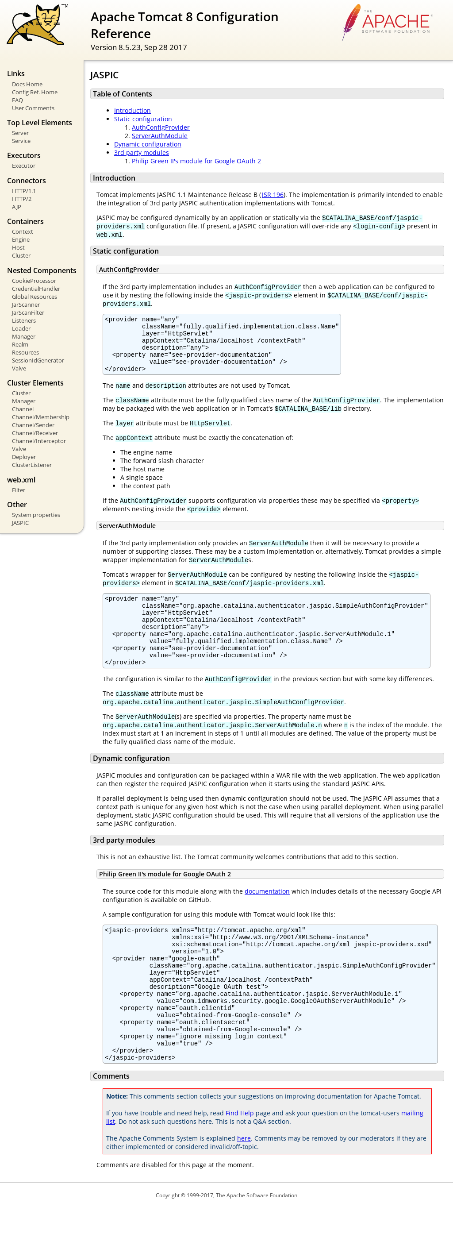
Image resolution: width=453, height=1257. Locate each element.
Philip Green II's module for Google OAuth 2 (196, 161)
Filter (18, 490)
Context (22, 231)
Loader (21, 328)
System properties (36, 515)
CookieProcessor (34, 281)
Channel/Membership (40, 417)
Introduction (132, 110)
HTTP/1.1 (24, 191)
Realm (20, 344)
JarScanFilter (28, 312)
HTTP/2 (21, 199)
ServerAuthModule (160, 135)
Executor (23, 166)
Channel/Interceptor (39, 441)
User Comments (33, 108)
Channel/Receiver (35, 433)
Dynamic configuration (147, 144)
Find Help (240, 1162)
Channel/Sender (33, 425)
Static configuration (143, 119)
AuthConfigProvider (161, 127)
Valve (19, 368)
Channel (23, 409)
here (244, 1187)
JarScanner (26, 304)
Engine (21, 239)
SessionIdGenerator (38, 360)
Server (20, 133)
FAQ (17, 100)
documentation (267, 915)
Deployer (24, 457)
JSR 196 (272, 194)
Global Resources (34, 297)
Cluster (21, 255)
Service (21, 141)
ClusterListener (32, 465)
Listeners (24, 320)
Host (18, 247)
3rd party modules (141, 152)
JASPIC (20, 523)
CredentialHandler (36, 289)
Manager (23, 336)
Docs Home (27, 84)
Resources (25, 352)
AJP (16, 207)
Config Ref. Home (35, 92)
